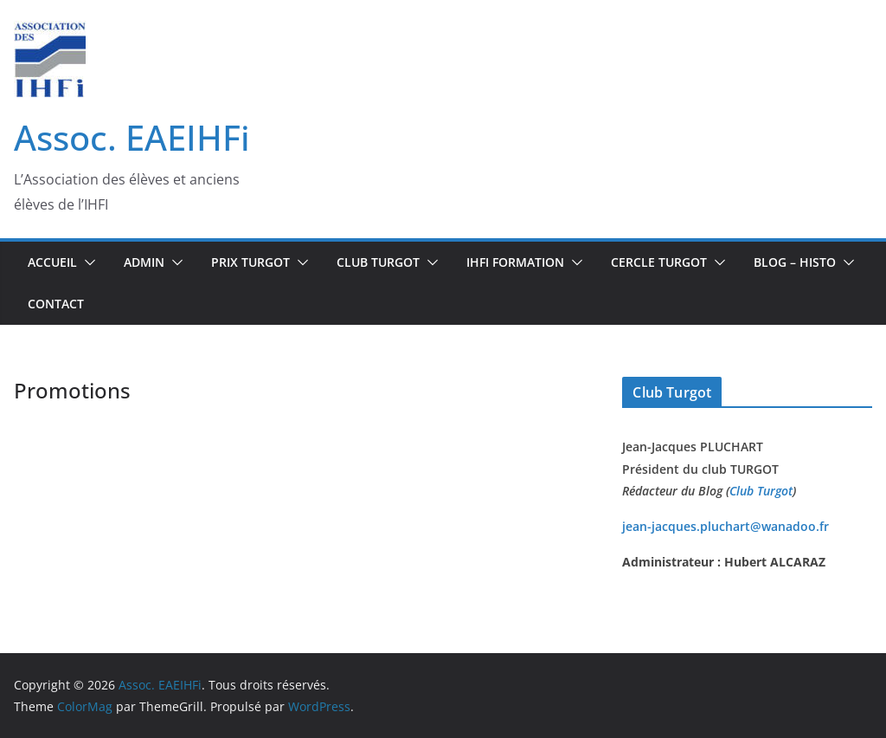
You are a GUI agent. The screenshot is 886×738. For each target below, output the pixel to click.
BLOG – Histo (795, 262)
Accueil (52, 262)
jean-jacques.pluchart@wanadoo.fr (725, 526)
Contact (56, 303)
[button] (86, 262)
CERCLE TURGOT (659, 262)
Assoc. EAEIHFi (132, 137)
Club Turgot (761, 490)
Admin (144, 262)
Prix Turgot (250, 262)
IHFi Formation (515, 262)
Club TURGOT (378, 262)
